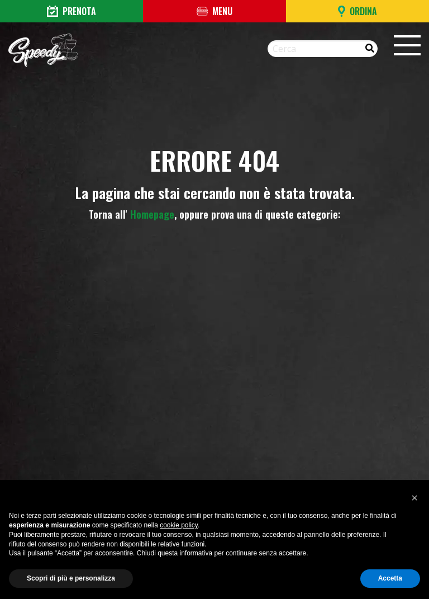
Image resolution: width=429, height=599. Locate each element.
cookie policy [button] (179, 525)
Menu (214, 11)
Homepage (152, 214)
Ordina (357, 11)
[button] (414, 498)
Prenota (71, 11)
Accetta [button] (390, 578)
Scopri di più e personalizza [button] (71, 578)
